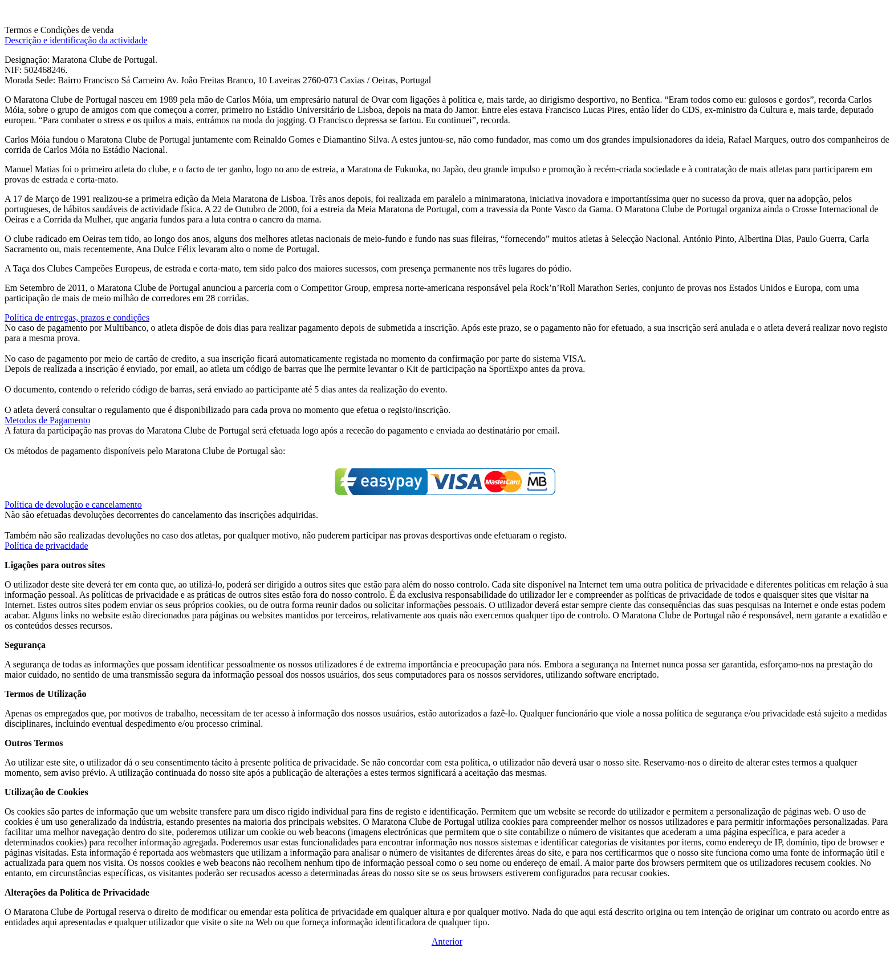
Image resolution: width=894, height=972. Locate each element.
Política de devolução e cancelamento (73, 504)
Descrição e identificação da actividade (76, 40)
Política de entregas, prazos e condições (77, 317)
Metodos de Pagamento (47, 420)
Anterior (447, 941)
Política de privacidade (46, 545)
